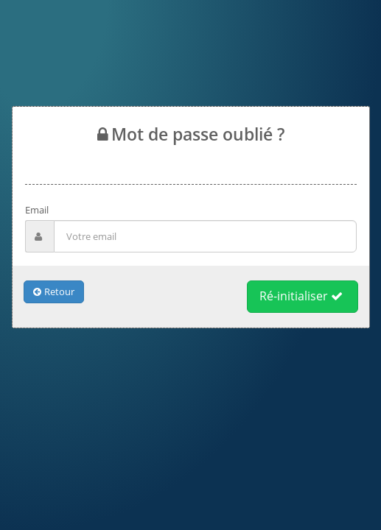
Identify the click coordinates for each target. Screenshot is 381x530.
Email (37, 209)
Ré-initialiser (301, 296)
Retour (53, 291)
